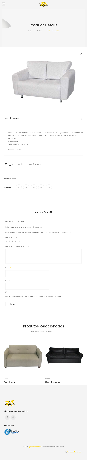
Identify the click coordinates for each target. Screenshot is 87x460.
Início (30, 31)
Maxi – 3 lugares (52, 382)
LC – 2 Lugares (81, 119)
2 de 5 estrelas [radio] (10, 241)
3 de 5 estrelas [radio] (13, 241)
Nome (8, 268)
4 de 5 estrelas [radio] (16, 241)
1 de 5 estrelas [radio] (6, 241)
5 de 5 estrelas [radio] (19, 241)
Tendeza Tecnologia (74, 452)
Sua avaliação (11, 237)
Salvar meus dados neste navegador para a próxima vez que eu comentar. (33, 296)
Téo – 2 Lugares (10, 382)
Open (3, 4)
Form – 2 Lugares (77, 119)
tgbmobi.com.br (35, 447)
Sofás (39, 31)
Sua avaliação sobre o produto (17, 246)
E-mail (8, 280)
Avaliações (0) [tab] (43, 212)
